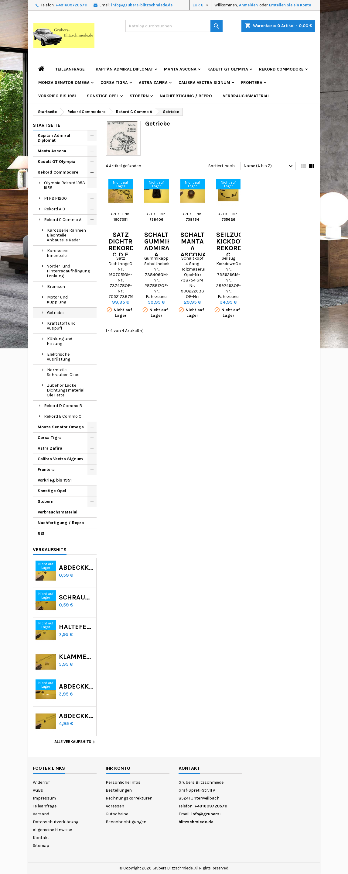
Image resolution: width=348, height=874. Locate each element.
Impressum (44, 798)
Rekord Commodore (281, 69)
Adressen (115, 806)
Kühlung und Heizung (59, 341)
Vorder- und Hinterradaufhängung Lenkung (68, 271)
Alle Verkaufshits (75, 742)
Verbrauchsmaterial (246, 95)
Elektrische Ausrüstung (58, 357)
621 (41, 533)
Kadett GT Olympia (227, 69)
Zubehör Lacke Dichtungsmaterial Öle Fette (65, 390)
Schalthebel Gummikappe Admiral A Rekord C (166, 251)
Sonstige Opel (103, 95)
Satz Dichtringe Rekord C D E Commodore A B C (129, 251)
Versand (41, 814)
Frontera (251, 82)
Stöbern (139, 95)
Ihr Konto (118, 768)
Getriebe (55, 312)
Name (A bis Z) (269, 166)
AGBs (38, 790)
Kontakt (41, 837)
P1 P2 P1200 (55, 198)
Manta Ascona (180, 69)
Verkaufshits (50, 549)
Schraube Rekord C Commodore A (76, 597)
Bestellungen (119, 790)
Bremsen (56, 286)
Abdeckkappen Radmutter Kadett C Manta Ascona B (76, 567)
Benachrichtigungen (126, 821)
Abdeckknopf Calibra (76, 716)
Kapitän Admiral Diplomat (124, 69)
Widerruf (41, 782)
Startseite (46, 125)
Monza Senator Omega (64, 82)
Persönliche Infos (123, 782)
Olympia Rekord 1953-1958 (65, 185)
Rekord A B (54, 209)
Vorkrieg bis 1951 (57, 95)
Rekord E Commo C (62, 416)
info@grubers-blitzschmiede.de (141, 5)
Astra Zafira (153, 82)
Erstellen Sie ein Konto (290, 5)
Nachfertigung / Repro (186, 95)
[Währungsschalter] (201, 5)
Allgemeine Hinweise (52, 829)
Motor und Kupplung (57, 300)
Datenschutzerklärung (55, 821)
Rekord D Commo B (63, 405)
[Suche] (174, 26)
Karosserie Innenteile (57, 253)
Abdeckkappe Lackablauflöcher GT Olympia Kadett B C (76, 686)
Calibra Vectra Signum (204, 82)
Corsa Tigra (114, 82)
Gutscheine (117, 814)
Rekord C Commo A (62, 219)
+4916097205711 (71, 5)
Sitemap (41, 845)
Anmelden (248, 5)
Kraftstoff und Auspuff (61, 326)
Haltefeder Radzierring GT (76, 627)
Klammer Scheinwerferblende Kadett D (76, 656)
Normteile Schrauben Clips (63, 372)
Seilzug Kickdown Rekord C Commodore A (237, 251)
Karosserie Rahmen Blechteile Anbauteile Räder (66, 235)
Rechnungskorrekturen (129, 798)
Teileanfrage (70, 69)
